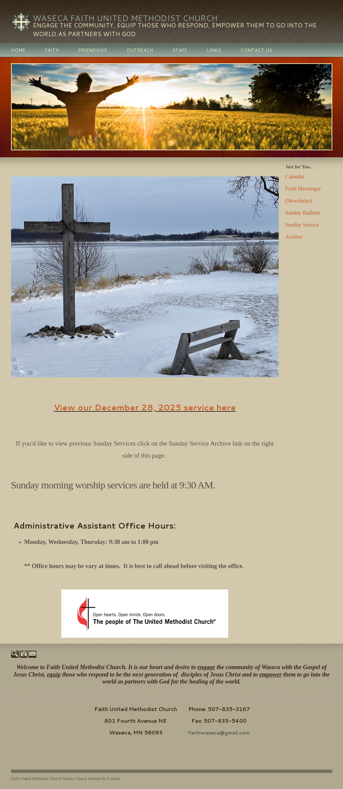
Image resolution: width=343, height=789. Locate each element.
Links (213, 50)
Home (18, 50)
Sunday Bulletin (302, 213)
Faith (52, 50)
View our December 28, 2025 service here (145, 407)
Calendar (295, 176)
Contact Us (256, 50)
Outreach (139, 50)
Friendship (92, 50)
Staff (179, 50)
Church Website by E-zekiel (97, 779)
